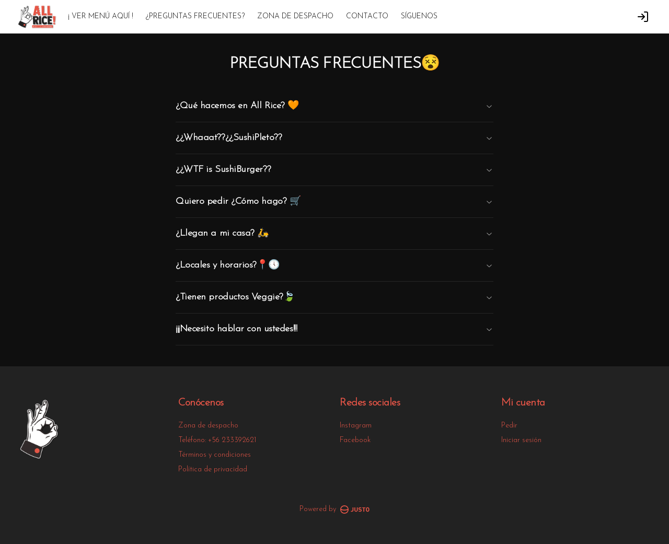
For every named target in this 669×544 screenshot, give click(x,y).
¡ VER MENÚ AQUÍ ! (100, 16)
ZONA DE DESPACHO (295, 16)
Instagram (356, 426)
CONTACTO (367, 16)
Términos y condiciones (214, 455)
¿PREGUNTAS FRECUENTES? (195, 16)
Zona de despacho (208, 426)
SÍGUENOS (419, 16)
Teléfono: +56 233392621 (217, 440)
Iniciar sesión (521, 440)
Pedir (509, 426)
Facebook (355, 440)
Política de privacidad (212, 469)
